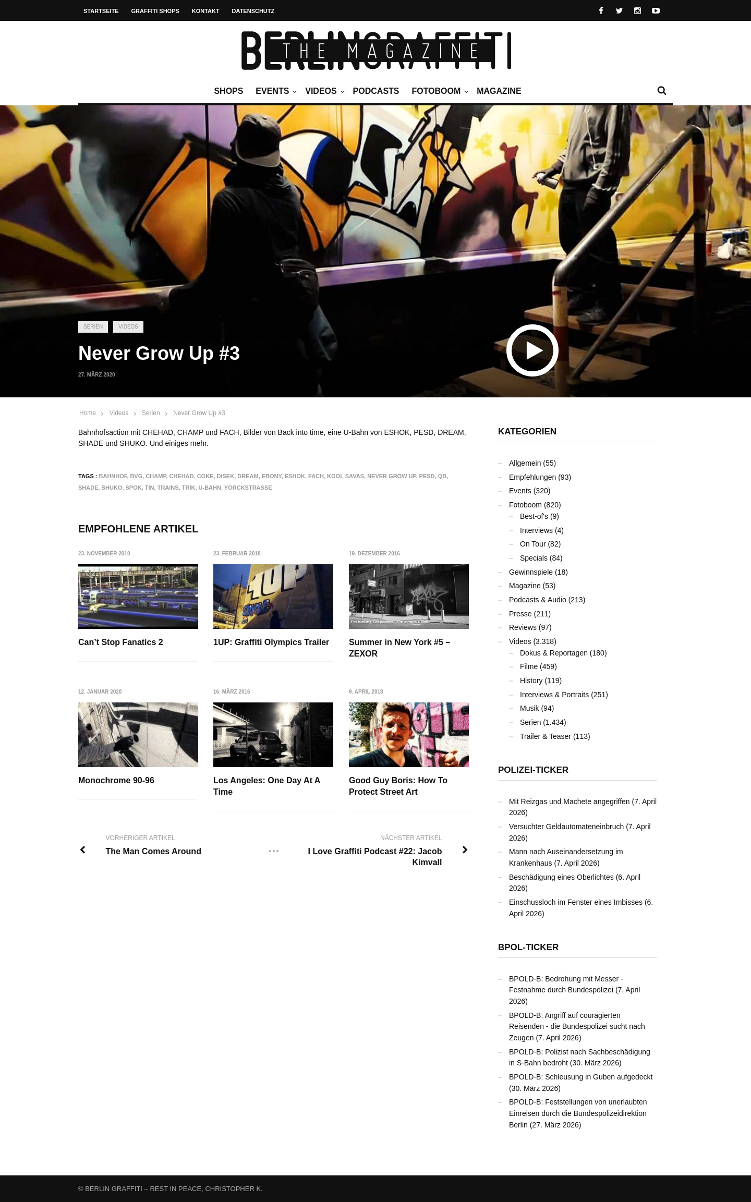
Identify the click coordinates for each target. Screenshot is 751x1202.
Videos (323, 91)
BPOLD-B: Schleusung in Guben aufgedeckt (581, 1077)
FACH (316, 476)
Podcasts (376, 91)
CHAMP (156, 476)
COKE (205, 476)
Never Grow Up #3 (199, 413)
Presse (520, 614)
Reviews (523, 627)
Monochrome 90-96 (116, 780)
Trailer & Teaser (545, 736)
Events (275, 91)
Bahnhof (113, 476)
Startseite (101, 11)
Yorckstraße (248, 487)
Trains (168, 487)
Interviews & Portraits (554, 694)
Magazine (499, 91)
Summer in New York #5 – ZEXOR (400, 648)
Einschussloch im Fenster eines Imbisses (576, 902)
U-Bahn (210, 487)
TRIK (189, 487)
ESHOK (295, 476)
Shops (228, 91)
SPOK (134, 487)
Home (87, 413)
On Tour (533, 544)
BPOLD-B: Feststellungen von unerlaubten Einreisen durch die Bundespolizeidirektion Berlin (578, 1113)
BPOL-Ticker (528, 947)
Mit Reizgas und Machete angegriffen (569, 801)
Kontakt (206, 11)
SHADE (88, 487)
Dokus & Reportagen (554, 653)
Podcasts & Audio (537, 600)
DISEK (226, 476)
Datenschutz (253, 11)
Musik (529, 708)
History (531, 680)
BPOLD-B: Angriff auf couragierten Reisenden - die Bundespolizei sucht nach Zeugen (577, 1026)
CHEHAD (181, 476)
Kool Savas (345, 476)
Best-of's (534, 516)
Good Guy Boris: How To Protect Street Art (398, 786)
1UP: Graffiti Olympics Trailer (272, 642)
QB (442, 476)
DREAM (247, 476)
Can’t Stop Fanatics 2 (120, 642)
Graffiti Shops (155, 11)
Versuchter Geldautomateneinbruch (566, 826)
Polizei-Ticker (533, 770)
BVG (136, 476)
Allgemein (525, 463)
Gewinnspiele (531, 572)
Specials (534, 558)
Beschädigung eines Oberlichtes (561, 877)
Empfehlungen (532, 477)
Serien (93, 327)
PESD (427, 476)
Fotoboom (438, 91)
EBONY (272, 476)
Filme (529, 666)
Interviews (536, 530)
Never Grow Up (391, 476)
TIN (149, 487)
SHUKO (112, 487)
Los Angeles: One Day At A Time (267, 786)
